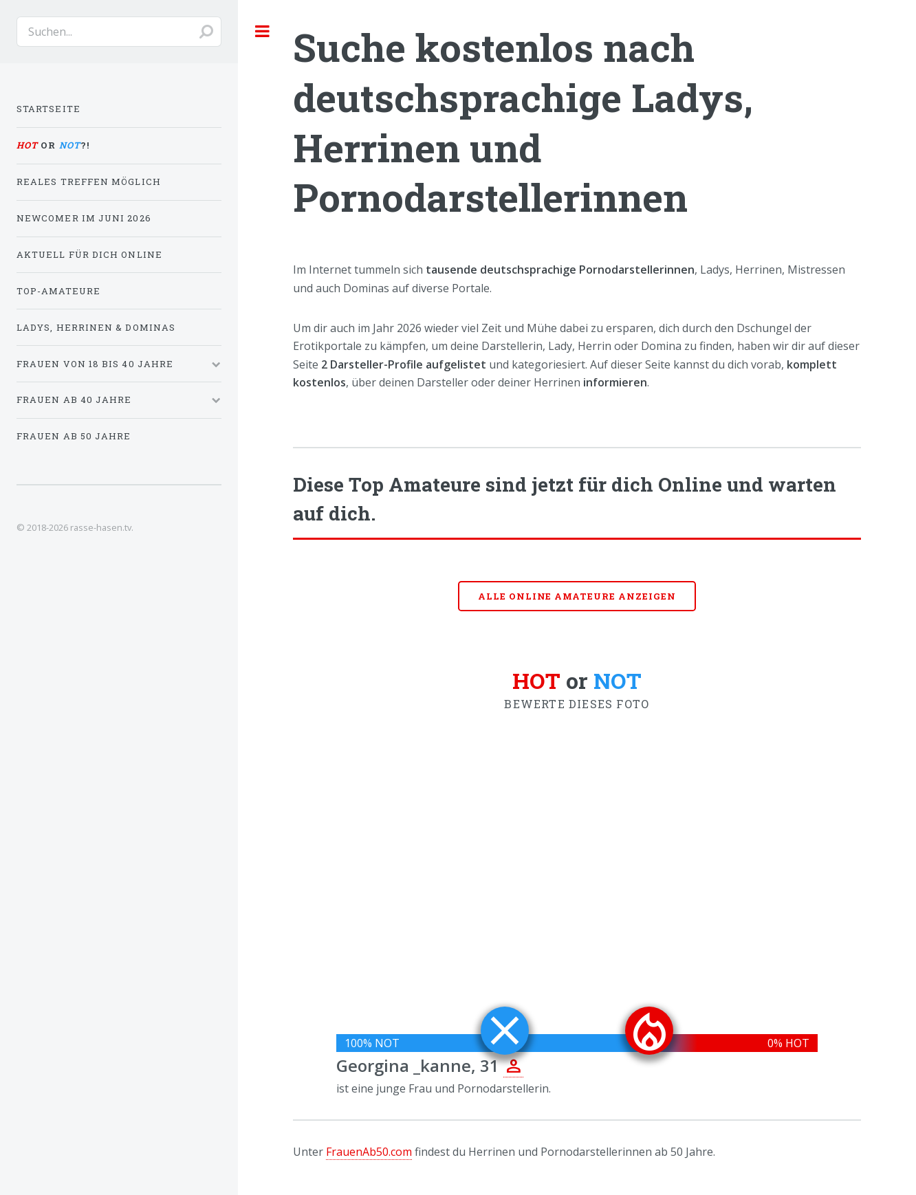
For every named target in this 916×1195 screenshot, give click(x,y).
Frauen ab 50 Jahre (74, 436)
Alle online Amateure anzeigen (577, 596)
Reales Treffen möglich (89, 181)
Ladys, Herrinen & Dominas (96, 327)
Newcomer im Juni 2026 (84, 218)
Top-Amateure (58, 291)
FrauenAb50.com (369, 1151)
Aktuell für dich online (89, 254)
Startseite (48, 108)
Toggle (262, 31)
